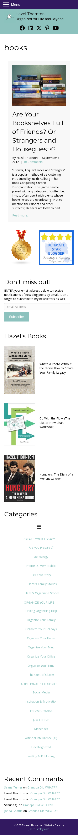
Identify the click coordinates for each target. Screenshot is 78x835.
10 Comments (33, 162)
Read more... (20, 215)
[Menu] (11, 4)
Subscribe (16, 317)
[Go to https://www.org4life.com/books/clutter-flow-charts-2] (39, 423)
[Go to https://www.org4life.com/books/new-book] (39, 369)
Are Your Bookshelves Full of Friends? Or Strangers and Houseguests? (37, 131)
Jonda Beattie (13, 811)
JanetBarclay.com (39, 829)
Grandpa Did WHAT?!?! (42, 787)
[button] (22, 28)
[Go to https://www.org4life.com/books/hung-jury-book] (39, 478)
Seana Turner (13, 787)
